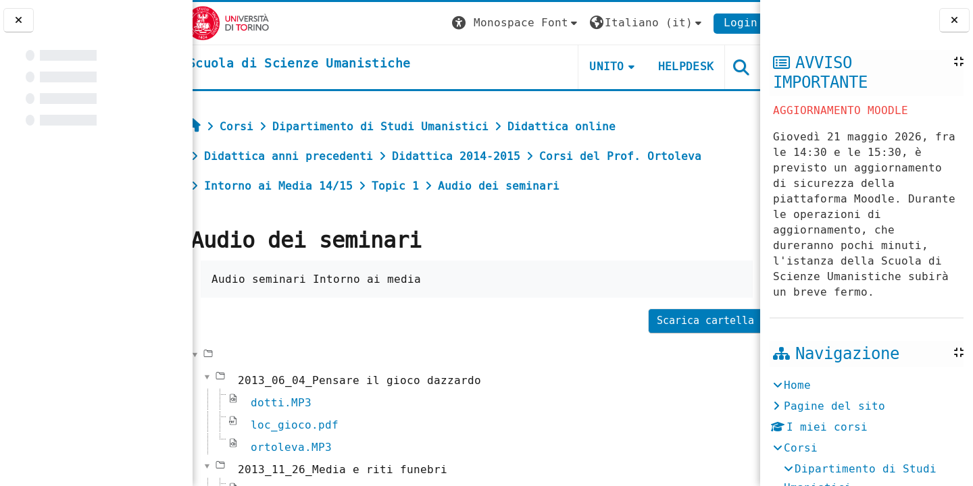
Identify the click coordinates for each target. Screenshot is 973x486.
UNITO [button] (598, 66)
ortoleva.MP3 (298, 447)
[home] (306, 64)
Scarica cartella (697, 320)
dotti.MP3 (288, 402)
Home (797, 385)
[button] (507, 23)
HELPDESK (677, 66)
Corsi (801, 448)
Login (732, 22)
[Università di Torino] (235, 22)
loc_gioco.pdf (302, 425)
